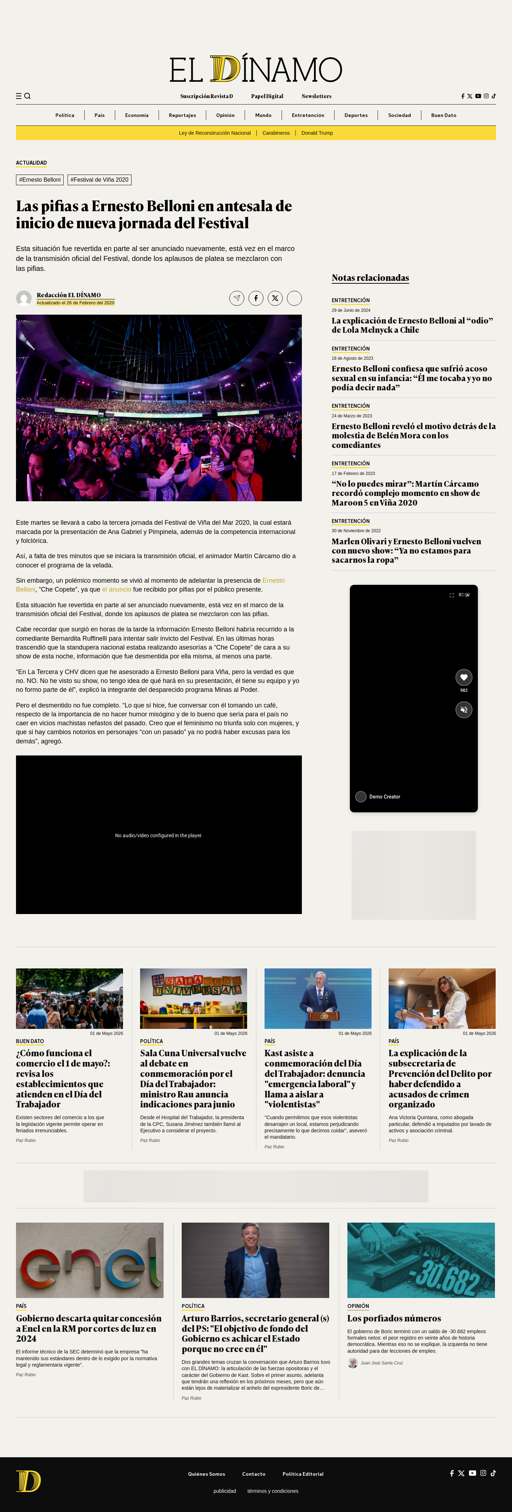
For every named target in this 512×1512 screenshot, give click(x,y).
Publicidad (225, 1491)
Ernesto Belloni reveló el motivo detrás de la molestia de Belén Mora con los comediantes (414, 435)
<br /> (159, 833)
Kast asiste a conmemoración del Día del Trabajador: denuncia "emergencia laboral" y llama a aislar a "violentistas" (315, 1078)
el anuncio (117, 589)
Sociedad (399, 115)
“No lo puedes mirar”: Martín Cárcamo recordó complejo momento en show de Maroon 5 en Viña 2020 (406, 492)
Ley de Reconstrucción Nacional (215, 133)
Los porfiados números (395, 1317)
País (100, 115)
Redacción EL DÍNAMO (69, 294)
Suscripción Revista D (206, 96)
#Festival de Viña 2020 (99, 180)
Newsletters (316, 96)
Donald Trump (317, 133)
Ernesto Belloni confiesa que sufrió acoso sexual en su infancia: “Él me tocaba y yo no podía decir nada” (412, 377)
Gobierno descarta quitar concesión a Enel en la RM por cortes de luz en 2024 (88, 1328)
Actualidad (31, 163)
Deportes (356, 115)
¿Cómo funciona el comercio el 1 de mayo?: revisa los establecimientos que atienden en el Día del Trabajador (63, 1078)
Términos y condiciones (272, 1491)
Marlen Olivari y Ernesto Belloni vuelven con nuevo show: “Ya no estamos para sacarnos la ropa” (406, 550)
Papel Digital (267, 96)
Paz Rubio (26, 1140)
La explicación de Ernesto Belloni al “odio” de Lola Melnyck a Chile (412, 324)
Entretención (308, 115)
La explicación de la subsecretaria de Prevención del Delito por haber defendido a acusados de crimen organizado (440, 1078)
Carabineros (276, 133)
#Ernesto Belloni (40, 180)
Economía (137, 115)
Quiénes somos (206, 1474)
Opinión (225, 115)
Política (64, 115)
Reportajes (182, 115)
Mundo (263, 115)
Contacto (254, 1474)
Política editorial (303, 1474)
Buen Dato (444, 115)
